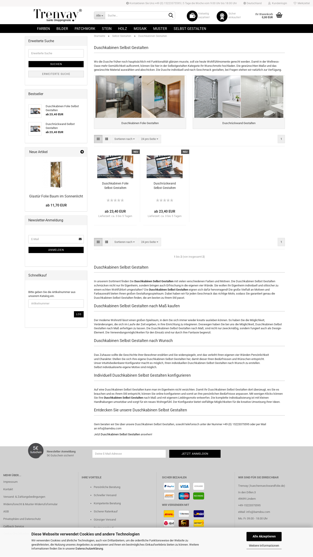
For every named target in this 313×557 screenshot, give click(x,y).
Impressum (10, 483)
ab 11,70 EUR (56, 205)
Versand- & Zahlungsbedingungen (24, 498)
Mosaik (140, 29)
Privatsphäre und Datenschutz (22, 520)
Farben (43, 29)
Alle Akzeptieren (264, 536)
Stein (107, 29)
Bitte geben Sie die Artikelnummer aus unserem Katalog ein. (52, 294)
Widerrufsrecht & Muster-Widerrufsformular (30, 505)
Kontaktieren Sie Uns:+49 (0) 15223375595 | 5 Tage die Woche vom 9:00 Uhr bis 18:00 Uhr (181, 3)
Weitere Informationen (264, 545)
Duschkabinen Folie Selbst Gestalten (115, 187)
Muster (160, 29)
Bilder (62, 29)
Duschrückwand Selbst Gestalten (165, 187)
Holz (122, 29)
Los (78, 314)
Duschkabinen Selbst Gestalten (120, 436)
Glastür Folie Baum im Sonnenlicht (56, 196)
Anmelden (56, 249)
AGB (6, 513)
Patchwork (85, 29)
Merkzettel (302, 3)
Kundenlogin (277, 3)
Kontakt (8, 490)
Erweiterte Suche (56, 74)
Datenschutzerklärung (89, 548)
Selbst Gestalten (190, 29)
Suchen (56, 64)
